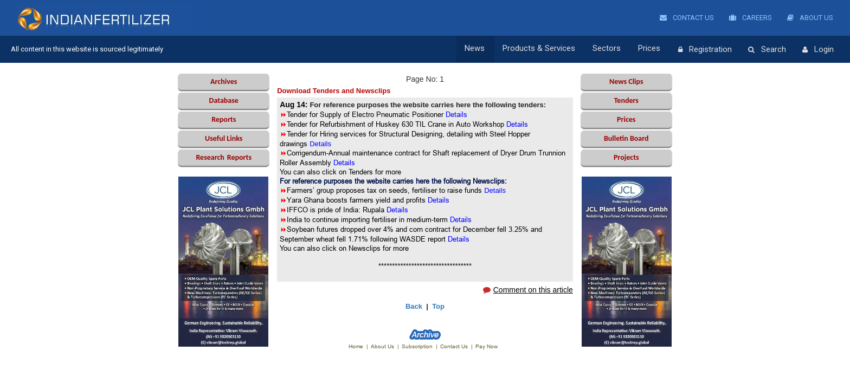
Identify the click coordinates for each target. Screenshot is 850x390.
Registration (705, 49)
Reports (223, 119)
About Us (810, 18)
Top (438, 306)
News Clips (626, 81)
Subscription (417, 346)
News (480, 49)
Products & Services (542, 49)
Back (413, 306)
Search (767, 49)
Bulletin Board (626, 138)
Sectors (609, 49)
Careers (750, 18)
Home (356, 346)
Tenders (626, 100)
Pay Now (486, 346)
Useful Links (223, 138)
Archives (223, 81)
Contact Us (687, 18)
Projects (626, 157)
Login (818, 49)
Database (224, 100)
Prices (651, 49)
